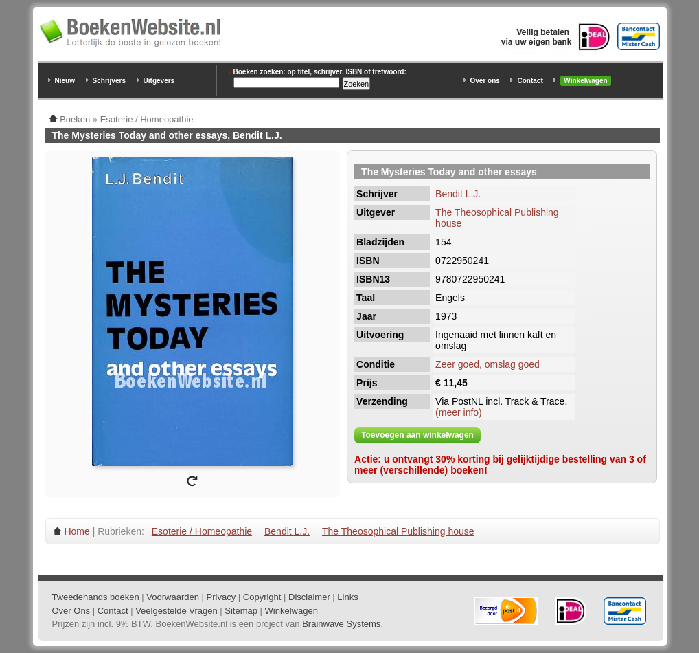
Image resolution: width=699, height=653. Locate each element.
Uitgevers (159, 81)
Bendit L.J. (458, 193)
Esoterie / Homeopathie (202, 531)
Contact (529, 81)
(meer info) (458, 412)
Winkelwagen (585, 81)
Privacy (221, 597)
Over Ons (71, 611)
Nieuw (65, 81)
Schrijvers (109, 81)
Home (76, 531)
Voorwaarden (172, 597)
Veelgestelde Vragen (176, 611)
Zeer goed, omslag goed (487, 364)
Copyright (262, 597)
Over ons (485, 81)
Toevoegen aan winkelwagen (417, 435)
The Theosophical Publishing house (398, 531)
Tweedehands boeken (95, 597)
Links (347, 597)
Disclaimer (309, 597)
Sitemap (241, 611)
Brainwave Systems (341, 624)
